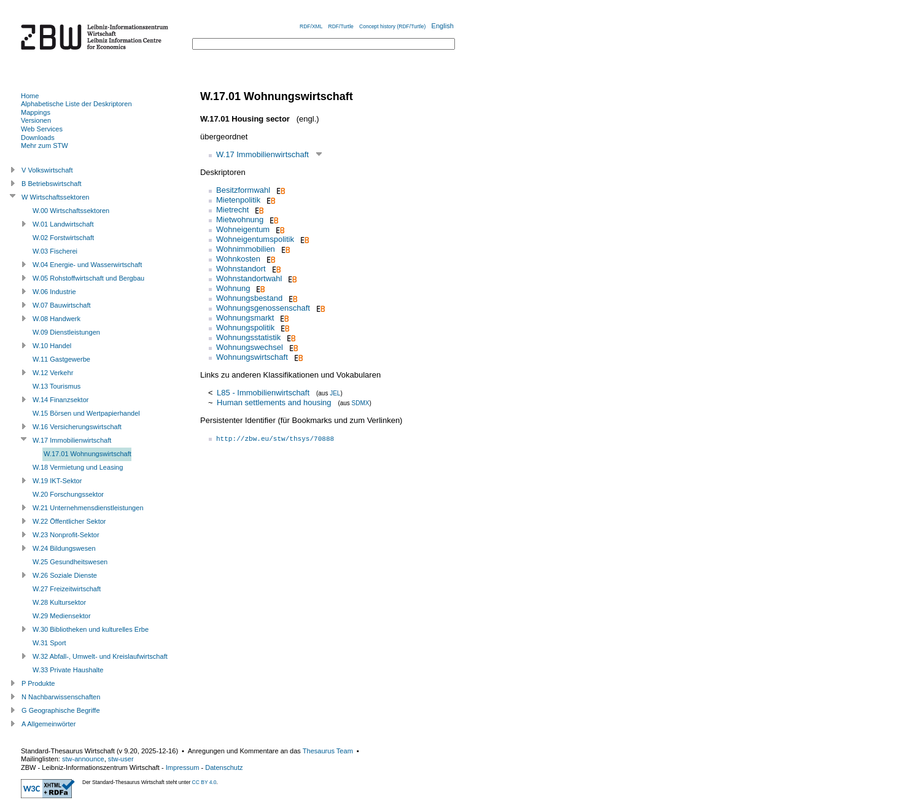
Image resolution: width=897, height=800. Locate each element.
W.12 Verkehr (53, 372)
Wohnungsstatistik (248, 337)
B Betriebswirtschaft (51, 183)
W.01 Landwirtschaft (63, 224)
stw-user (121, 759)
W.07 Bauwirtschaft (62, 305)
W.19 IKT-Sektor (57, 480)
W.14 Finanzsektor (60, 399)
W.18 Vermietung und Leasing (78, 467)
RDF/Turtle (341, 26)
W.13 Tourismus (56, 386)
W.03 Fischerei (55, 251)
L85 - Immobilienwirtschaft (263, 392)
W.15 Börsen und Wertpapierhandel (86, 413)
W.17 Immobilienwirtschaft (262, 154)
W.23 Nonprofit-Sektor (66, 534)
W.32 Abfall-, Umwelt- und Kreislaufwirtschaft (100, 656)
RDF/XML (311, 26)
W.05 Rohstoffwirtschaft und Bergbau (88, 278)
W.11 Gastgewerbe (61, 359)
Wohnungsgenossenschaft (263, 308)
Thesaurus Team (328, 751)
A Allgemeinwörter (48, 724)
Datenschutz (224, 767)
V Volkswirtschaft (47, 170)
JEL (335, 393)
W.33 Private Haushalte (68, 670)
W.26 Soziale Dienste (65, 575)
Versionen (36, 120)
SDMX (361, 403)
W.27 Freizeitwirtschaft (67, 588)
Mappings (35, 112)
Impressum (183, 767)
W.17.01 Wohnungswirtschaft (87, 453)
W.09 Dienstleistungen (66, 332)
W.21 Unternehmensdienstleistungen (88, 507)
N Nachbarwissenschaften (60, 697)
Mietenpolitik (238, 199)
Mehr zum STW (44, 145)
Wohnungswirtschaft (252, 357)
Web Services (42, 129)
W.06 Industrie (54, 291)
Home (30, 95)
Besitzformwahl (243, 190)
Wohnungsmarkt (245, 317)
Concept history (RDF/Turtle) (392, 26)
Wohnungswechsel (249, 347)
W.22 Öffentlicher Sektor (69, 521)
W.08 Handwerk (56, 318)
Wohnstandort (241, 268)
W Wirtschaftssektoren (55, 197)
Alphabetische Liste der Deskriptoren (76, 103)
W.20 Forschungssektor (68, 494)
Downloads (38, 137)
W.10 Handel (52, 345)
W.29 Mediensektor (62, 615)
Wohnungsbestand (249, 298)
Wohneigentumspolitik (255, 239)
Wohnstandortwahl (249, 278)
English (443, 25)
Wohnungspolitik (245, 327)
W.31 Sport (49, 643)
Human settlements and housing (274, 402)
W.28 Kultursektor (59, 602)
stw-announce (83, 759)
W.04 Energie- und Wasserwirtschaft (87, 264)
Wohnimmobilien (245, 249)
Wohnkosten (238, 258)
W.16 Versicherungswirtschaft (77, 426)
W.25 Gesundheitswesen (70, 561)
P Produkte (38, 683)
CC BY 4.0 (204, 782)
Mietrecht (232, 209)
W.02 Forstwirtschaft (63, 237)
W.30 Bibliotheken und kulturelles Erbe (91, 629)
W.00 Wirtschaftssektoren (71, 210)
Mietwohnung (239, 219)
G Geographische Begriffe (60, 710)
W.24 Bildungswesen (64, 548)
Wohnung (233, 288)
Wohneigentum (243, 229)
